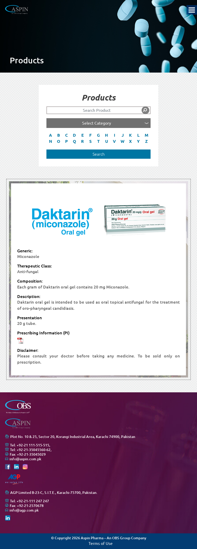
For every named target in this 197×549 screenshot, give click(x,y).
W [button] (122, 141)
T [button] (98, 141)
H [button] (106, 135)
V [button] (114, 141)
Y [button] (138, 141)
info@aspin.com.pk (25, 459)
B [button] (58, 135)
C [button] (66, 135)
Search (99, 154)
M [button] (146, 135)
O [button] (58, 141)
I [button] (114, 135)
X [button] (130, 141)
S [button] (90, 141)
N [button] (50, 141)
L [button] (138, 135)
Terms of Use (100, 543)
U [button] (106, 141)
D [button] (74, 135)
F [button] (90, 135)
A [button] (50, 135)
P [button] (66, 141)
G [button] (98, 135)
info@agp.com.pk (24, 510)
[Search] (98, 110)
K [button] (130, 135)
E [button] (82, 135)
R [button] (82, 141)
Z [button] (146, 141)
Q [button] (74, 141)
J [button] (123, 135)
